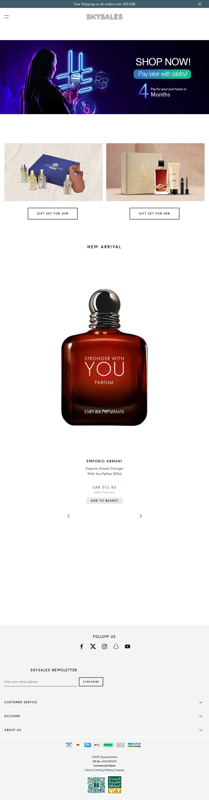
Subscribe (91, 681)
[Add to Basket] (104, 500)
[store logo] (104, 16)
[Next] (140, 516)
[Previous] (68, 516)
